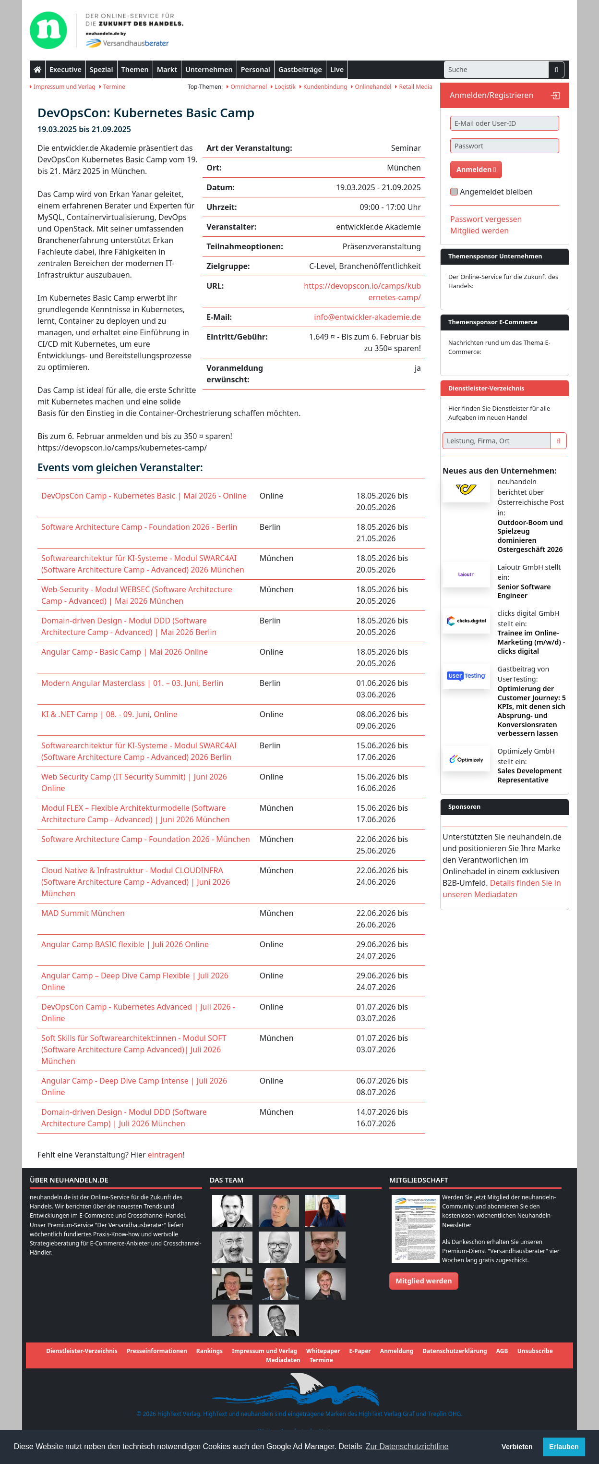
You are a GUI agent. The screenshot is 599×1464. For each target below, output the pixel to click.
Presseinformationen (157, 1351)
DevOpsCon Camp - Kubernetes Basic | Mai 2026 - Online (144, 495)
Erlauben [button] (564, 1447)
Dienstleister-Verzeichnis (82, 1351)
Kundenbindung (323, 87)
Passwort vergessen (486, 219)
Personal (255, 69)
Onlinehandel (371, 87)
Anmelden (476, 169)
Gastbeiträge (300, 69)
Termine (112, 87)
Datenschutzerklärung (454, 1351)
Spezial (101, 69)
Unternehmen (209, 69)
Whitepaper (323, 1351)
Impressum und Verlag (63, 87)
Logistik (283, 87)
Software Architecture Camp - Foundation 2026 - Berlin (139, 527)
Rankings (209, 1351)
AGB (502, 1351)
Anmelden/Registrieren (491, 95)
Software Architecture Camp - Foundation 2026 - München (145, 839)
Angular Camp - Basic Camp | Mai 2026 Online (124, 652)
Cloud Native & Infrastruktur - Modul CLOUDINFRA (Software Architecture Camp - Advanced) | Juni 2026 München (135, 882)
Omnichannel (247, 87)
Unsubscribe (535, 1351)
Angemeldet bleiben (496, 191)
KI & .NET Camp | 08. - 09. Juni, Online (109, 714)
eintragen (165, 1154)
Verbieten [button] (517, 1447)
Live (337, 69)
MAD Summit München (83, 913)
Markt (167, 69)
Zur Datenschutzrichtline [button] (407, 1446)
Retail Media (413, 87)
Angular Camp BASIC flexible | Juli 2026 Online (125, 944)
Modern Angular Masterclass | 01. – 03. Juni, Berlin (132, 683)
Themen (135, 69)
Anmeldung (396, 1351)
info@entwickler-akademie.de (367, 317)
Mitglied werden (479, 230)
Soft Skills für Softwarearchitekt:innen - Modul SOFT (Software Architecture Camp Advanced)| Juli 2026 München (134, 1049)
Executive (65, 69)
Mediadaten (283, 1360)
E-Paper (360, 1351)
